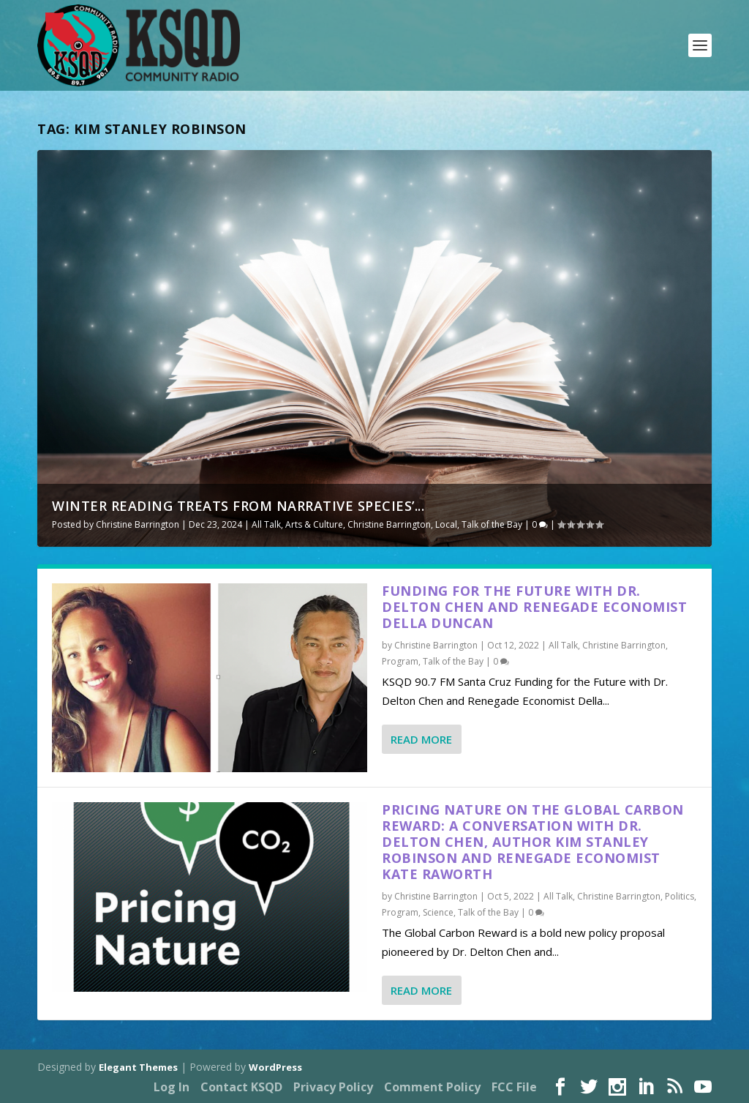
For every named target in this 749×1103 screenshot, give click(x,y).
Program (400, 661)
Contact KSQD (241, 1087)
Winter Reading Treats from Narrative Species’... (238, 506)
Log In (171, 1087)
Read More (421, 739)
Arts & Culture (314, 524)
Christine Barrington (137, 524)
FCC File (514, 1087)
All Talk (266, 524)
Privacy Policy (333, 1087)
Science (438, 912)
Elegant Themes (138, 1067)
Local (446, 524)
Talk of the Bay (492, 524)
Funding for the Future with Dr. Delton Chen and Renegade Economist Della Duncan (534, 607)
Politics (679, 896)
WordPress (275, 1067)
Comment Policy (432, 1087)
